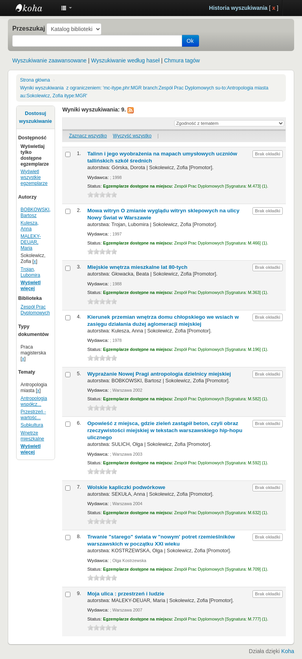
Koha (287, 651)
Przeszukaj (28, 28)
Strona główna (35, 80)
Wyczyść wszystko (132, 136)
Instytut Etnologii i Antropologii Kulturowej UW (35, 8)
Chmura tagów (182, 60)
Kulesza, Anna (29, 226)
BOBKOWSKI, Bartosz (35, 212)
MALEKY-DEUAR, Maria (30, 242)
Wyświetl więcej (30, 285)
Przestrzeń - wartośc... (33, 414)
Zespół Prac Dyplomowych (35, 310)
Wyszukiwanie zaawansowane (49, 60)
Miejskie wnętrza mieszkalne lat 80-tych (137, 267)
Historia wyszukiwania (238, 8)
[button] (66, 8)
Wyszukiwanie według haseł (125, 60)
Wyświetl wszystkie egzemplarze (34, 177)
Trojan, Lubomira (30, 272)
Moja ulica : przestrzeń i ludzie (125, 594)
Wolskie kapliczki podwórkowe (126, 487)
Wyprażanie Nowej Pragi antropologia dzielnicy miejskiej (159, 374)
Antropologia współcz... (33, 401)
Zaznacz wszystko (88, 136)
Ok (190, 41)
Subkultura (31, 425)
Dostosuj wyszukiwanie (35, 117)
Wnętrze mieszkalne (32, 436)
